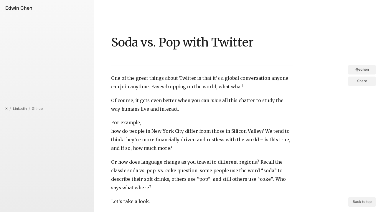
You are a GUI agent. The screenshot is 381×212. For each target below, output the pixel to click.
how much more (151, 148)
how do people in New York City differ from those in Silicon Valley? (187, 131)
